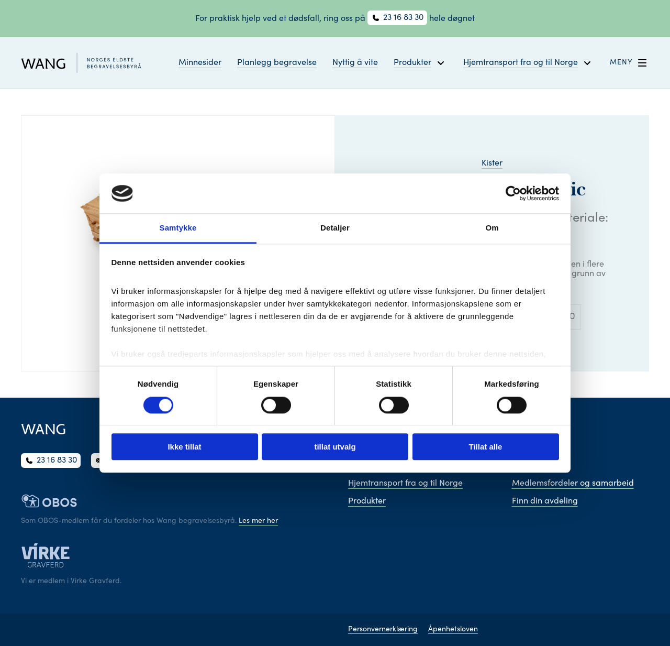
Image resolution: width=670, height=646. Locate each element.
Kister (492, 163)
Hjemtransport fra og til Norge (405, 483)
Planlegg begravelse (277, 63)
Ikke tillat (184, 446)
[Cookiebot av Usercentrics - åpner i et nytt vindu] (513, 193)
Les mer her (258, 521)
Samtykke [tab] (178, 228)
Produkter (367, 501)
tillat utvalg (334, 446)
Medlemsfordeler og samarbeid (573, 483)
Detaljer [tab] (335, 228)
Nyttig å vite (355, 63)
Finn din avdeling (545, 501)
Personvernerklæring (383, 629)
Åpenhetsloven (453, 629)
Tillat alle (485, 446)
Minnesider (199, 63)
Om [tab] (491, 228)
